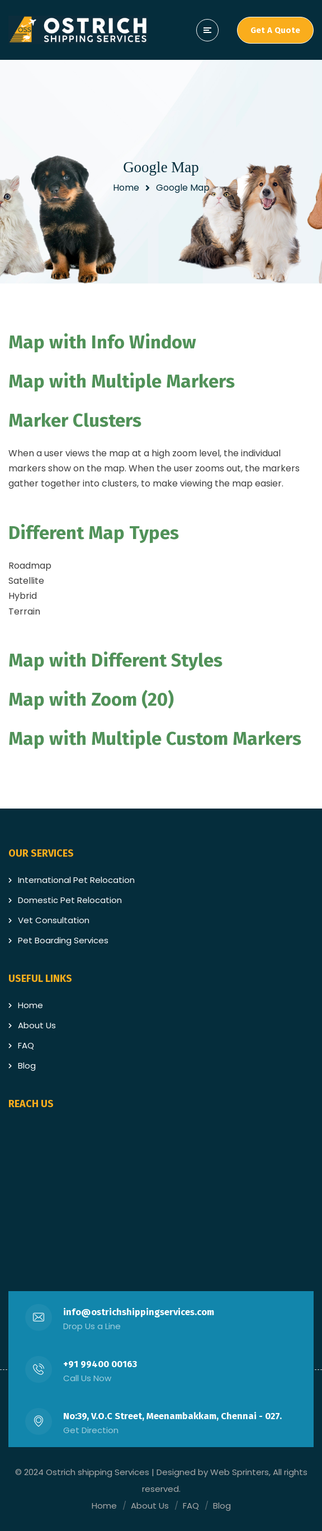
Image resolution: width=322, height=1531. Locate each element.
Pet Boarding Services (63, 940)
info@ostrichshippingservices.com (138, 1312)
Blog (27, 1065)
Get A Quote (275, 30)
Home (126, 187)
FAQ (26, 1045)
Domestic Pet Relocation (70, 900)
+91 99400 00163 (100, 1364)
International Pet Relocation (76, 880)
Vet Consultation (53, 920)
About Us (37, 1025)
